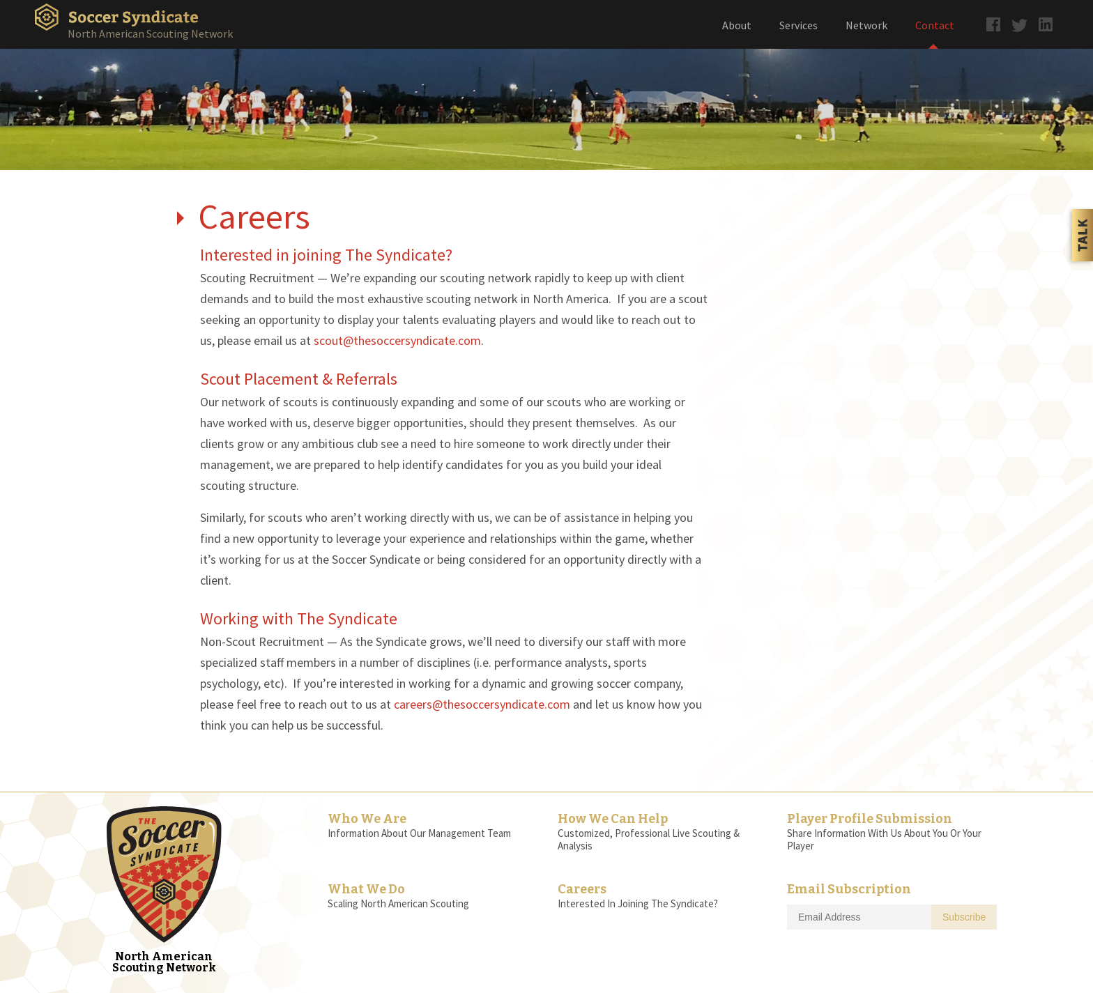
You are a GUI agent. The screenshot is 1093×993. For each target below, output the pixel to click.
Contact (934, 25)
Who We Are (367, 818)
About (736, 25)
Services (798, 25)
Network (866, 25)
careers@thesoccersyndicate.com (482, 704)
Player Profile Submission (869, 818)
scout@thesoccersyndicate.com (397, 340)
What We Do (366, 889)
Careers (582, 889)
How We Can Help (613, 818)
